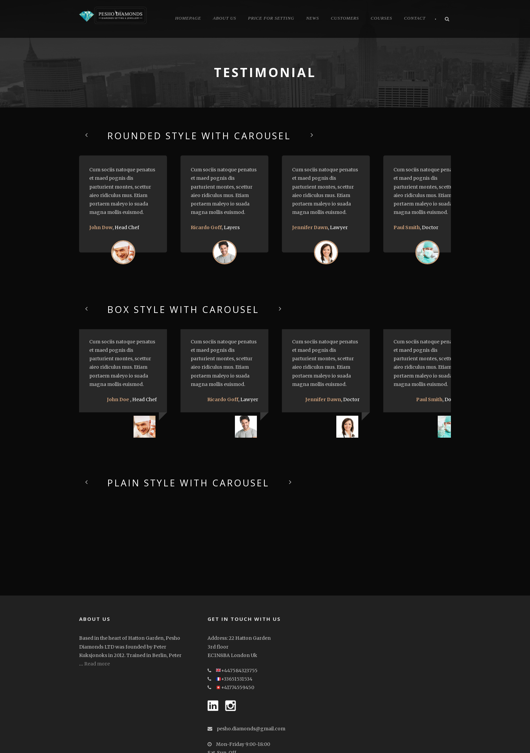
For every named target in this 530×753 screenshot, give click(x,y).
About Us (224, 18)
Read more (97, 620)
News (312, 18)
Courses (381, 18)
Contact (415, 18)
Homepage (188, 18)
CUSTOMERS (345, 18)
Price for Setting (271, 18)
